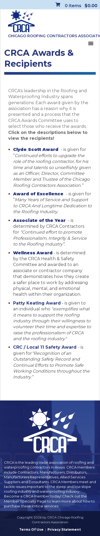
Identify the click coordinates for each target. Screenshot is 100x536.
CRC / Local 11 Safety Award (45, 347)
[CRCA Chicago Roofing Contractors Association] (21, 21)
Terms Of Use (31, 529)
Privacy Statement (64, 529)
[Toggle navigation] (90, 43)
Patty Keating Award (37, 303)
